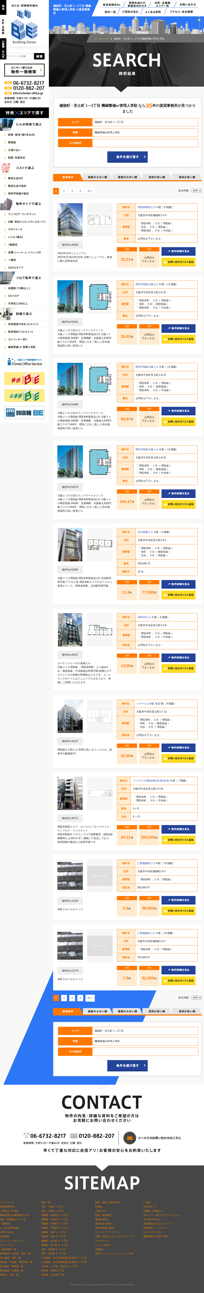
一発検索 (4, 1223)
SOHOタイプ (150, 1206)
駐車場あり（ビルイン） (156, 1228)
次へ (90, 190)
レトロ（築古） (103, 1245)
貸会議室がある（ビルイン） (158, 1223)
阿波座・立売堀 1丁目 (52, 1274)
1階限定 (99, 1249)
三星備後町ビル (146, 863)
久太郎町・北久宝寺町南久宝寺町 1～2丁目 (64, 1257)
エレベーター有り (152, 1232)
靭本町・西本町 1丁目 (52, 1270)
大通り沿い (101, 1211)
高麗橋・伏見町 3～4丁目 (54, 1219)
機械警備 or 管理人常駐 (155, 1236)
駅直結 (98, 1206)
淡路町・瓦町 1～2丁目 (53, 1232)
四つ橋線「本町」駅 (10, 1257)
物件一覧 (46, 1202)
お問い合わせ (7, 1232)
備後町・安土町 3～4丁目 (54, 1245)
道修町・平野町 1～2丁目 (54, 1223)
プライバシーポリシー (11, 1240)
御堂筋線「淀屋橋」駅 (11, 1270)
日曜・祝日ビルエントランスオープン (115, 1236)
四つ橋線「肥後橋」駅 (11, 1266)
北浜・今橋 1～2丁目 (52, 1206)
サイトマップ (7, 1245)
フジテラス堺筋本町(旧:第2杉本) (151, 780)
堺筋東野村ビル (147, 207)
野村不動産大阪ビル (147, 284)
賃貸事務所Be (7, 1206)
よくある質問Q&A (9, 1228)
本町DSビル (145, 617)
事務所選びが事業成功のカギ (15, 1215)
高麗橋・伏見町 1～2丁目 (54, 1215)
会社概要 (4, 1236)
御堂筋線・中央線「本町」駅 (15, 1253)
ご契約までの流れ (9, 1211)
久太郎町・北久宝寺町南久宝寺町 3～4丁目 (64, 1262)
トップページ (102, 38)
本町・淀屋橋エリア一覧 (13, 1219)
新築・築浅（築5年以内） (108, 1202)
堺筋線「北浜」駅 (9, 1274)
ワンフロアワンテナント (108, 1232)
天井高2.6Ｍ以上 (152, 1219)
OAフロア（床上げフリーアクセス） (162, 1215)
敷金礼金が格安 (103, 1223)
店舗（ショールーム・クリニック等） (115, 1253)
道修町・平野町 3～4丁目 (54, 1228)
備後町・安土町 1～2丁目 (54, 1240)
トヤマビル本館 (145, 703)
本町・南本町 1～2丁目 (53, 1249)
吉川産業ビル (146, 532)
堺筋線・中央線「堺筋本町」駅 (16, 1262)
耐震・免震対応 (103, 1215)
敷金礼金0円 (101, 1219)
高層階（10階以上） (154, 1211)
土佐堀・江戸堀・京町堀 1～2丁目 (59, 1266)
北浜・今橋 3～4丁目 (52, 1211)
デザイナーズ (102, 1240)
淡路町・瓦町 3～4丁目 (53, 1236)
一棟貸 (146, 1202)
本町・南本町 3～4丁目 (53, 1253)
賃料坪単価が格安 (104, 1228)
